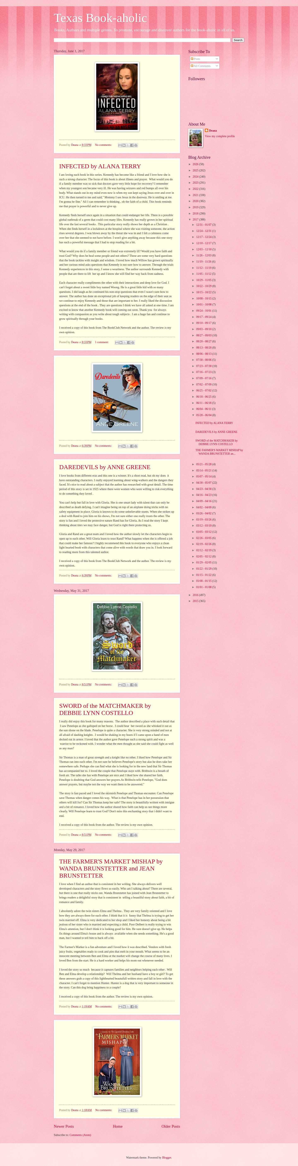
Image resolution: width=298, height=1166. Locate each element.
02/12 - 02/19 (204, 550)
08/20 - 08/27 (204, 341)
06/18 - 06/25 (204, 396)
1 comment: (102, 342)
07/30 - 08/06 (204, 359)
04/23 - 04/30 (204, 488)
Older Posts (170, 1126)
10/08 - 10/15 (204, 298)
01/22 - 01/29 (204, 568)
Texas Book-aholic (100, 18)
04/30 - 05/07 (204, 482)
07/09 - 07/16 (204, 378)
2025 (196, 170)
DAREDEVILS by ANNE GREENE (104, 467)
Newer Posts (64, 1126)
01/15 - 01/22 (204, 574)
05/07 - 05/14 (204, 476)
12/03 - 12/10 (204, 249)
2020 (196, 201)
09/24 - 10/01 (204, 310)
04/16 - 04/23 (204, 494)
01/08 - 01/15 (204, 580)
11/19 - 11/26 (204, 261)
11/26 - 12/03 (204, 255)
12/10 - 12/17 (204, 243)
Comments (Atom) (80, 1135)
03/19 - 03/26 (204, 519)
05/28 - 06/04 (204, 415)
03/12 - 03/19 (204, 525)
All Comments (201, 66)
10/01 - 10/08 (204, 304)
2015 (196, 601)
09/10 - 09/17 (204, 322)
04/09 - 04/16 (204, 501)
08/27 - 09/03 (204, 335)
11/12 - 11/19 (204, 267)
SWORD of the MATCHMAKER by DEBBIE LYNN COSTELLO (105, 709)
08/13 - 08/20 (204, 347)
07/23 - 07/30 (204, 366)
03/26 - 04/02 (204, 513)
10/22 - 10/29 (204, 286)
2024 (196, 176)
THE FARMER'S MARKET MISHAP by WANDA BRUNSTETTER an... (219, 452)
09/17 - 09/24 (204, 316)
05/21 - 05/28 (204, 464)
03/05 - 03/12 (204, 531)
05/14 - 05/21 (204, 470)
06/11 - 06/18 (204, 402)
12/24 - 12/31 (204, 230)
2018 (196, 213)
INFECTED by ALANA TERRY (100, 166)
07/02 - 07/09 (204, 384)
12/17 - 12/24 (204, 237)
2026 (196, 164)
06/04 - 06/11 (204, 408)
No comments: (103, 145)
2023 (196, 182)
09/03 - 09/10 (204, 329)
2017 (196, 219)
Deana (213, 130)
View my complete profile (220, 136)
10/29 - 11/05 (204, 280)
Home (118, 1126)
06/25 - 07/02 (204, 390)
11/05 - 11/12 (204, 273)
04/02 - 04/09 (204, 507)
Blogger (166, 1157)
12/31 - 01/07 (204, 224)
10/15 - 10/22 (204, 292)
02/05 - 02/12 (204, 556)
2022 (196, 188)
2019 (196, 207)
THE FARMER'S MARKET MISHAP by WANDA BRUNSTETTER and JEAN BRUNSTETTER (111, 868)
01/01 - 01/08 (204, 587)
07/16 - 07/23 (204, 372)
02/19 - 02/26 (204, 544)
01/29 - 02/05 (204, 562)
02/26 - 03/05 (204, 538)
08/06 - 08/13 (204, 353)
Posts (195, 59)
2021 (196, 195)
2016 (196, 595)
